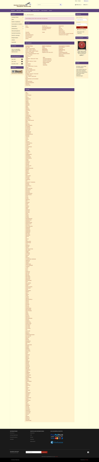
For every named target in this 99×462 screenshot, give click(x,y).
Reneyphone (28, 341)
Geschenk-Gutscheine (47, 59)
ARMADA (27, 108)
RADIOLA (27, 333)
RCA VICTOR (28, 335)
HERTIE (27, 236)
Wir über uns (44, 26)
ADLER (27, 97)
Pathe (27, 312)
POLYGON (28, 327)
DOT (26, 180)
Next (85, 50)
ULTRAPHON (28, 397)
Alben (44, 57)
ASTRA (27, 114)
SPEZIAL (27, 368)
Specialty (27, 367)
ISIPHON (27, 246)
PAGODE (27, 304)
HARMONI (28, 228)
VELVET (27, 404)
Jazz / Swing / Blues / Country (31, 66)
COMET (27, 153)
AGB (60, 27)
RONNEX (27, 348)
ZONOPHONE (28, 420)
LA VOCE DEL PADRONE (31, 259)
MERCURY (28, 279)
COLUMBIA (28, 151)
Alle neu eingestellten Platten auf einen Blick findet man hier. (16, 50)
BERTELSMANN (29, 125)
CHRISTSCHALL (29, 143)
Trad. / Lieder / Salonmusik (31, 76)
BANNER (27, 117)
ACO (26, 96)
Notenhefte (45, 64)
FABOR (27, 207)
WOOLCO (28, 417)
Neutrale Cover (45, 51)
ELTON (27, 198)
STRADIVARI (28, 375)
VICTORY (27, 407)
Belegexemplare (46, 62)
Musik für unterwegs (47, 61)
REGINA (27, 339)
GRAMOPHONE (29, 222)
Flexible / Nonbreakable (30, 48)
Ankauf (50, 10)
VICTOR (27, 406)
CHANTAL (28, 141)
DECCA (27, 170)
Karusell (27, 255)
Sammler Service (36, 10)
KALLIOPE (28, 254)
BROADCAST (28, 131)
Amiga (43, 32)
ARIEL (27, 106)
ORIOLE (27, 300)
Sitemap (60, 28)
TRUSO (27, 396)
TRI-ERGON (28, 392)
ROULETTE (28, 351)
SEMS (27, 359)
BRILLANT (28, 130)
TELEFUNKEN (28, 381)
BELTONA (28, 124)
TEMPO (27, 383)
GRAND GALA (28, 223)
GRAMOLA (28, 221)
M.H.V (27, 269)
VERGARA (28, 405)
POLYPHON (28, 328)
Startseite (13, 10)
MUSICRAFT (28, 288)
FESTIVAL (28, 212)
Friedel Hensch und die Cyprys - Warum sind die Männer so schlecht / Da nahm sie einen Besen (82, 52)
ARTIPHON (28, 110)
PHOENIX (28, 320)
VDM (27, 402)
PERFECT (28, 317)
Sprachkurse (28, 56)
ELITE (27, 195)
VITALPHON (28, 411)
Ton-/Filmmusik (29, 75)
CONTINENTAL (29, 158)
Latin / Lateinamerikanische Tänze (32, 53)
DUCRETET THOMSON (30, 182)
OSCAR (27, 301)
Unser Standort (44, 10)
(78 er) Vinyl (28, 85)
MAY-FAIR (28, 272)
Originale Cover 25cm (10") (47, 52)
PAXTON (27, 315)
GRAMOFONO (28, 219)
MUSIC (27, 285)
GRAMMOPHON (29, 218)
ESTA (27, 204)
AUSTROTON (28, 116)
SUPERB (27, 376)
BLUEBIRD (28, 126)
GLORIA (27, 217)
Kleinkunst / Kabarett (30, 52)
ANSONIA (28, 103)
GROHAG (27, 225)
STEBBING (28, 372)
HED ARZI (28, 233)
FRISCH (27, 214)
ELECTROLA (28, 189)
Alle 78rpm (28, 47)
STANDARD (28, 370)
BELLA (27, 122)
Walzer (27, 59)
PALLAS (27, 305)
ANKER (27, 102)
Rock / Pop (28, 72)
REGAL (27, 338)
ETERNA (27, 206)
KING (27, 256)
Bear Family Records (30, 120)
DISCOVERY (28, 175)
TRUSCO (27, 395)
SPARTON (28, 366)
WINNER (27, 416)
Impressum (61, 29)
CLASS (27, 145)
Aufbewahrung (18, 29)
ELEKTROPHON (29, 193)
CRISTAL (27, 163)
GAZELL (27, 216)
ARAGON (27, 105)
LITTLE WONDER (29, 265)
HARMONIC (28, 231)
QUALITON (28, 330)
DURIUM (27, 183)
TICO (27, 386)
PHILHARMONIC (29, 318)
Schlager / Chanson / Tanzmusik (32, 73)
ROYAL (27, 352)
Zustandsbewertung (27, 10)
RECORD (27, 337)
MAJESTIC (28, 271)
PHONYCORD (28, 323)
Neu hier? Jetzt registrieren (80, 32)
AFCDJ (27, 100)
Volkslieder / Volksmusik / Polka (32, 58)
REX (26, 343)
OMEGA (27, 298)
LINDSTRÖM (28, 264)
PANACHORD (28, 308)
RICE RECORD (29, 344)
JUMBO (27, 251)
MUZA (27, 289)
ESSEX (27, 203)
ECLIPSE (27, 184)
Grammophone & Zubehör (18, 24)
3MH (26, 92)
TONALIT (27, 387)
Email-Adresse (79, 17)
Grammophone (62, 47)
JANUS (27, 247)
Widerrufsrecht (61, 30)
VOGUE (27, 414)
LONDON (27, 266)
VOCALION (28, 412)
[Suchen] (48, 5)
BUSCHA (27, 135)
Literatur (44, 63)
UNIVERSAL (28, 400)
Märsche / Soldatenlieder (30, 69)
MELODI (27, 274)
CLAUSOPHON (29, 146)
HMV (27, 240)
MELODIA (28, 275)
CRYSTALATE (28, 165)
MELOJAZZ (28, 277)
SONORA (27, 364)
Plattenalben (61, 54)
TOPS (27, 391)
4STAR (27, 93)
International (28, 64)
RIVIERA (27, 346)
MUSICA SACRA (29, 286)
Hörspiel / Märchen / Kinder (31, 61)
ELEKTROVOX (29, 194)
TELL (27, 382)
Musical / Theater (29, 54)
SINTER (27, 363)
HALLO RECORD (29, 226)
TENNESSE (28, 385)
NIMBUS (27, 291)
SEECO (27, 356)
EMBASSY (28, 199)
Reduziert (27, 83)
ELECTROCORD (29, 188)
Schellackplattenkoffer (63, 52)
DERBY (27, 172)
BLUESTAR (28, 129)
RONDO (27, 347)
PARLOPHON (28, 309)
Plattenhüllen (18, 26)
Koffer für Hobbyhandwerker (64, 53)
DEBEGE (27, 169)
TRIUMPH (28, 393)
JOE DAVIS (28, 250)
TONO (27, 388)
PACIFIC (27, 303)
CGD (27, 140)
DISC (27, 174)
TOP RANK (28, 390)
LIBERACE (28, 260)
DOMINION (28, 179)
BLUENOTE (28, 127)
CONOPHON (28, 156)
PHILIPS (27, 319)
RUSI (27, 353)
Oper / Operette (29, 71)
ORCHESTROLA (29, 299)
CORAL (27, 159)
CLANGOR (28, 144)
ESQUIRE (28, 202)
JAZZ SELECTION (29, 248)
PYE (26, 329)
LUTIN (27, 267)
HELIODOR (28, 235)
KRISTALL (28, 257)
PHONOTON (28, 322)
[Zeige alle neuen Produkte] (87, 37)
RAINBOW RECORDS (30, 334)
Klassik (27, 67)
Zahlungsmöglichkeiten (46, 27)
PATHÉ (27, 313)
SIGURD (27, 362)
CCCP (27, 137)
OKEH (27, 295)
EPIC (27, 201)
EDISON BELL (28, 185)
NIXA (27, 293)
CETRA (27, 139)
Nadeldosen (44, 48)
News (27, 26)
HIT (26, 237)
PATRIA (27, 314)
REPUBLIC (28, 342)
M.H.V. (27, 270)
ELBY (27, 187)
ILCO (27, 243)
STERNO (27, 373)
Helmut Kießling (62, 32)
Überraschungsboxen (47, 58)
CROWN (27, 164)
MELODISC (28, 276)
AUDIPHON (28, 115)
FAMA (27, 208)
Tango (27, 57)
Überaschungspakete (30, 82)
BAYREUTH (28, 119)
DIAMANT (28, 173)
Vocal (27, 77)
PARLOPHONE (29, 310)
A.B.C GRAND (28, 95)
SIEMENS (28, 361)
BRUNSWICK (28, 132)
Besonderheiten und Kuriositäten (32, 78)
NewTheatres (28, 290)
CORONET (28, 161)
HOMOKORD (28, 242)
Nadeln (43, 47)
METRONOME (28, 280)
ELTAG (27, 197)
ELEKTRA (28, 190)
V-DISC (27, 401)
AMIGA (27, 101)
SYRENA (27, 380)
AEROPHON (28, 98)
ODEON (27, 294)
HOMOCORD (28, 241)
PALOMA (27, 306)
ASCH (27, 111)
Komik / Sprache (29, 68)
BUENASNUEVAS (29, 134)
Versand (56, 456)
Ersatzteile (61, 48)
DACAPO (27, 167)
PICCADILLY (28, 324)
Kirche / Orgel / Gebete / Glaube (32, 51)
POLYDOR (28, 325)
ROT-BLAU (28, 349)
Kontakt (27, 27)
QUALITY (27, 332)
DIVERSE (27, 177)
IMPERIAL (28, 245)
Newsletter (44, 29)
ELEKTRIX (28, 192)
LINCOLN (27, 261)
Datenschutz (61, 26)
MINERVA (28, 284)
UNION (27, 399)
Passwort (78, 22)
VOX (26, 415)
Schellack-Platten (18, 17)
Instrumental (28, 63)
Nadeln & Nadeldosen (18, 22)
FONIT (27, 213)
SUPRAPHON (28, 377)
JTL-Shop (86, 459)
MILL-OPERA (28, 282)
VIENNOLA (28, 410)
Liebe (27, 80)
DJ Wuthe (27, 178)
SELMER (27, 358)
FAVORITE (28, 209)
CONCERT (28, 155)
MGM (27, 281)
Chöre (27, 62)
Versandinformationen (46, 28)
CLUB (27, 149)
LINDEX (27, 262)
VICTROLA (28, 409)
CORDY (27, 160)
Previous (77, 50)
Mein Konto (19, 10)
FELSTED (28, 211)
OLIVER (27, 296)
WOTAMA (27, 419)
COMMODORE (29, 154)
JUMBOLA (28, 252)
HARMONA (28, 227)
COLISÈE (27, 150)
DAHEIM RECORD (29, 168)
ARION (27, 107)
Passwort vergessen (81, 29)
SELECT (27, 357)
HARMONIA (28, 230)
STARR (27, 371)
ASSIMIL (27, 112)
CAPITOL (27, 136)
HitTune (27, 238)
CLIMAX (27, 148)
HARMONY (28, 232)
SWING (27, 378)
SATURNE (28, 354)
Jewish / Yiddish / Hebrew (31, 49)
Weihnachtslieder (29, 81)
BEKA (27, 121)
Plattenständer (61, 56)
